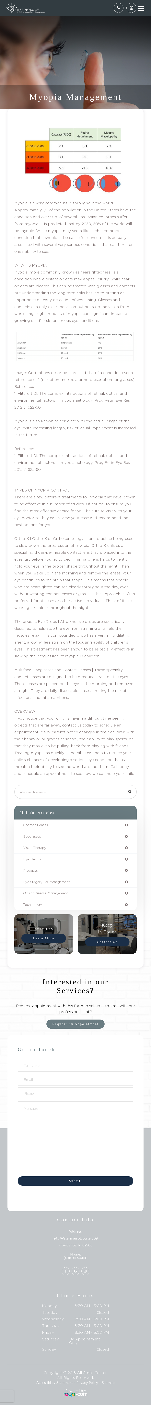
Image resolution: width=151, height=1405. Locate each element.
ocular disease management (45, 893)
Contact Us (107, 942)
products (30, 870)
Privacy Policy (87, 1383)
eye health (32, 859)
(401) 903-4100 (75, 1258)
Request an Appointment (75, 1024)
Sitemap (108, 1383)
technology (32, 904)
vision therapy (34, 848)
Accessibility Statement (54, 1383)
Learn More (43, 938)
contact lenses (35, 825)
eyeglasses (32, 836)
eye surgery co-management (46, 882)
